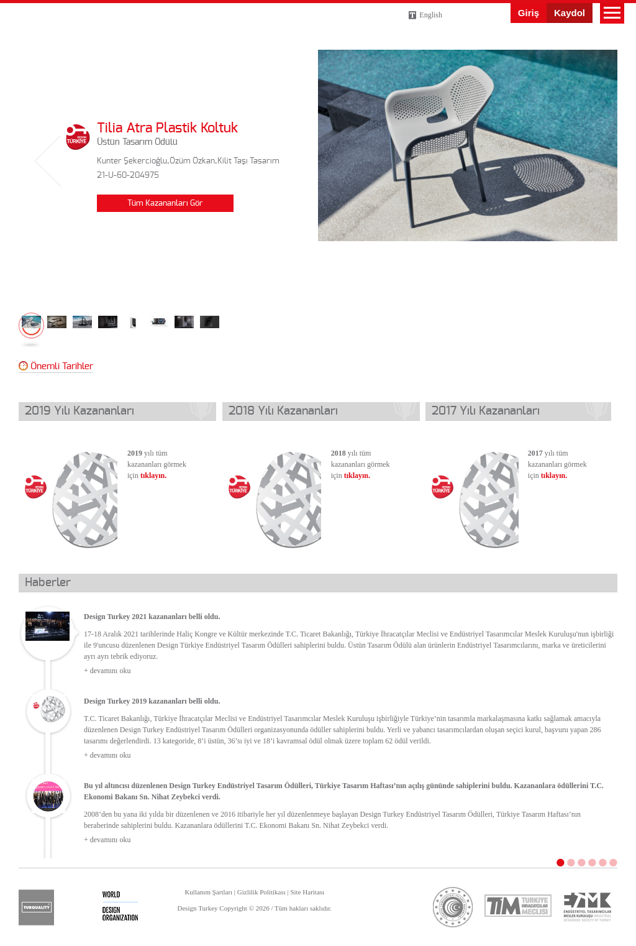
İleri (588, 161)
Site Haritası (307, 892)
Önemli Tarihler (61, 366)
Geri (48, 161)
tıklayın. (153, 475)
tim (518, 905)
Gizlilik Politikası (261, 892)
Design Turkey (30, 24)
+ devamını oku (107, 670)
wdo (120, 907)
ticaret (453, 907)
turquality (36, 907)
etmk (587, 907)
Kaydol (569, 12)
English (430, 15)
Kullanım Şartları (208, 892)
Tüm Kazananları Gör (165, 203)
